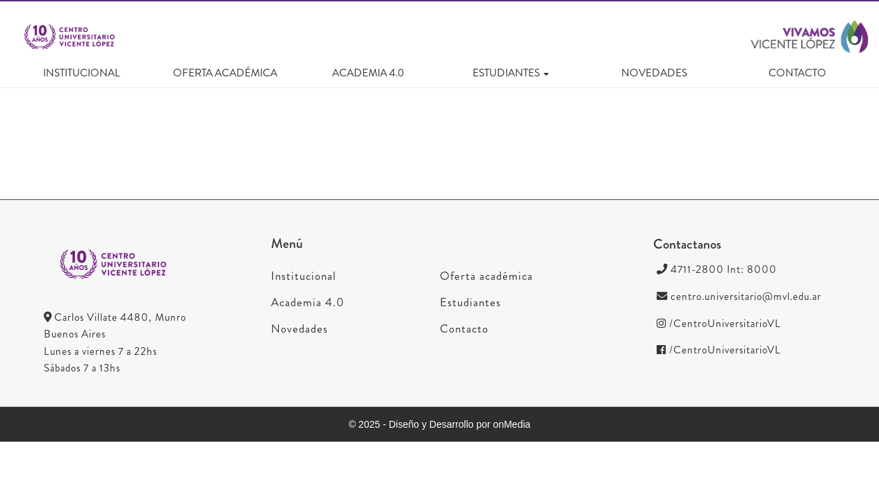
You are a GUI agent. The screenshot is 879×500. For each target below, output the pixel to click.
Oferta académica (225, 73)
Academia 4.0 (368, 73)
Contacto (797, 73)
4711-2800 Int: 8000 (717, 269)
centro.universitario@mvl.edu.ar (739, 296)
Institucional (81, 73)
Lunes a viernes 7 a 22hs (100, 351)
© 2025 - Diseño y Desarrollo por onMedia (440, 424)
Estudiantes (470, 302)
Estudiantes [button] (511, 73)
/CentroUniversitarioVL (719, 323)
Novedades (654, 73)
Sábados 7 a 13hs (82, 368)
